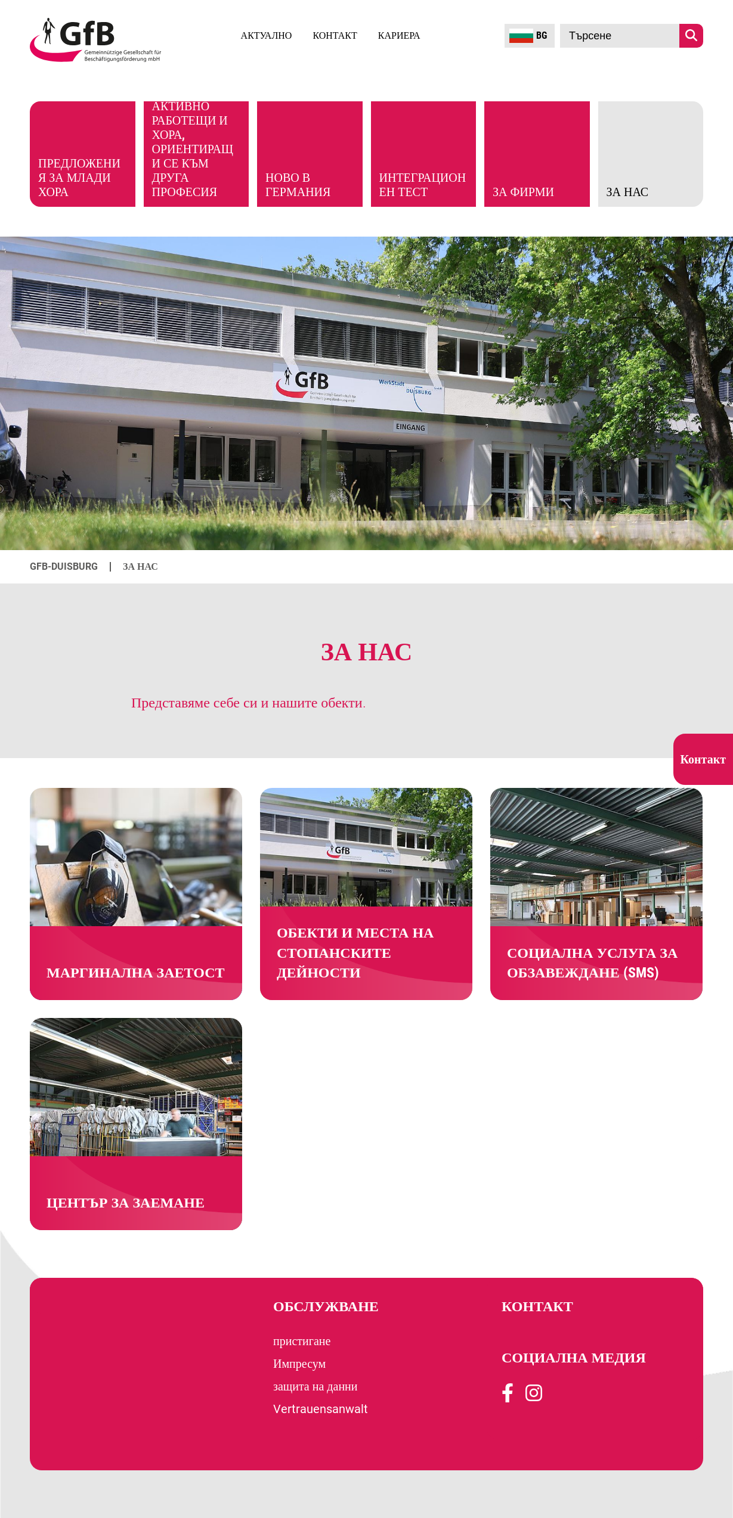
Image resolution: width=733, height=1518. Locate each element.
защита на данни (315, 1386)
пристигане (301, 1341)
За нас (140, 566)
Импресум (299, 1363)
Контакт (335, 35)
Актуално (266, 35)
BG (528, 36)
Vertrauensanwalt (320, 1409)
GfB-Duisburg (64, 566)
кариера (399, 35)
